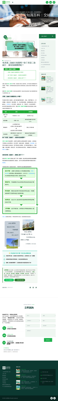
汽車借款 (43, 60)
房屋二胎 (4, 216)
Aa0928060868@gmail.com (47, 375)
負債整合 (43, 57)
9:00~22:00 (44, 378)
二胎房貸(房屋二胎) (6, 60)
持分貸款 (22, 273)
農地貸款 (17, 273)
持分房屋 (13, 273)
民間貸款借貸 (43, 55)
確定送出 (48, 339)
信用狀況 (9, 104)
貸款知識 (12, 12)
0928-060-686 (44, 372)
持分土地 (27, 273)
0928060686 (31, 173)
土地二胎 (8, 273)
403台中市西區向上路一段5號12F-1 (47, 382)
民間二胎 (4, 149)
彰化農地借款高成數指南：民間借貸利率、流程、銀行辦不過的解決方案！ (49, 90)
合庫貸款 (6, 270)
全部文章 (43, 66)
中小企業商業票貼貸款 (45, 64)
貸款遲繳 (32, 143)
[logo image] (6, 2)
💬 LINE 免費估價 (9, 280)
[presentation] (34, 340)
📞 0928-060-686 (20, 280)
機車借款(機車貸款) (45, 62)
